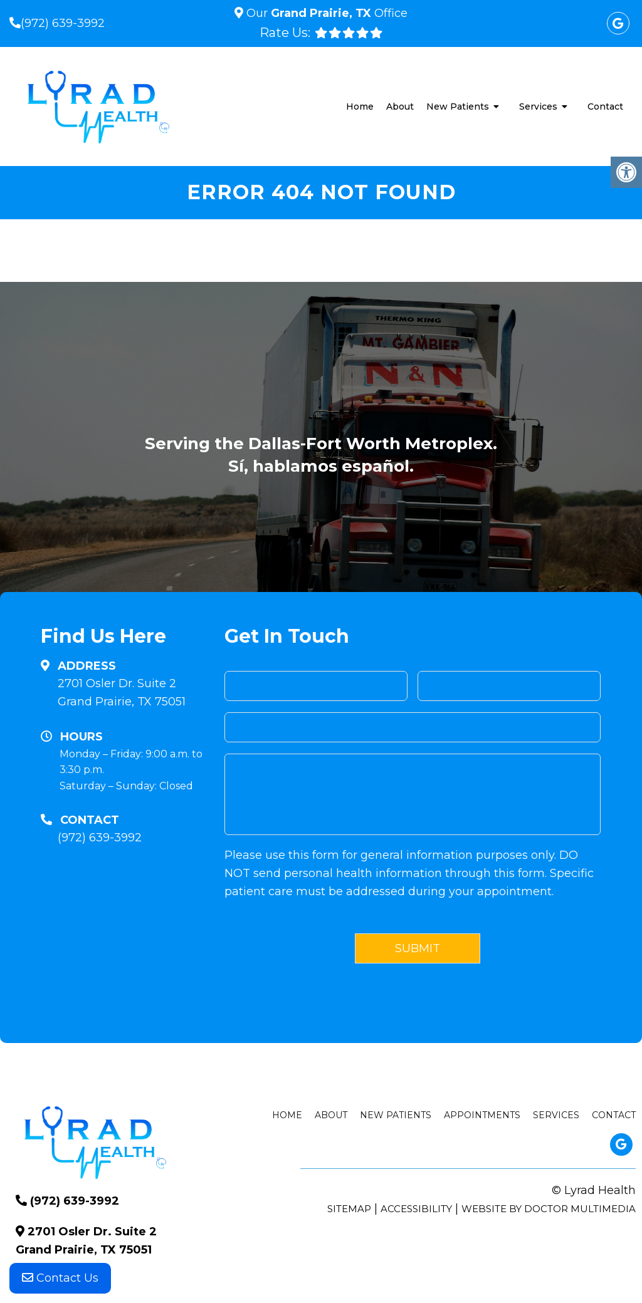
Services (538, 106)
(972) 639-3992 (63, 23)
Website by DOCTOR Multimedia (548, 1209)
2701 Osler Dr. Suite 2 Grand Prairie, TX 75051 (122, 693)
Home (360, 106)
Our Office (325, 13)
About (400, 106)
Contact (605, 106)
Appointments (482, 1115)
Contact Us (60, 1278)
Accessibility (416, 1209)
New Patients (457, 106)
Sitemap (349, 1209)
